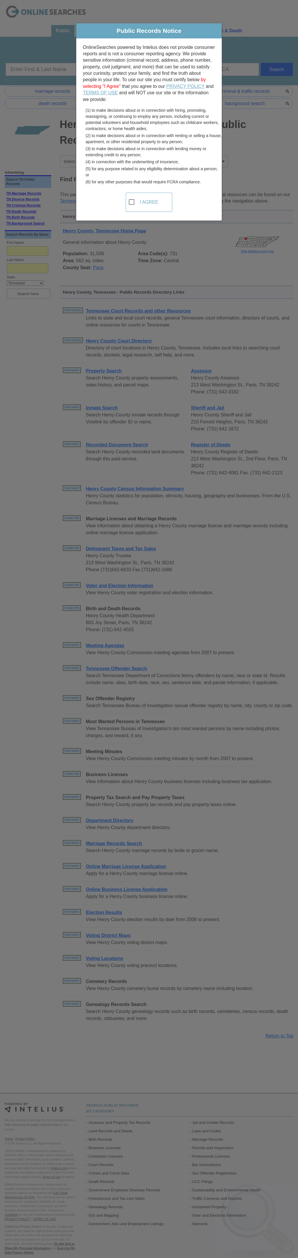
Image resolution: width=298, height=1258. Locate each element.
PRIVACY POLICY (185, 86)
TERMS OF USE (100, 92)
